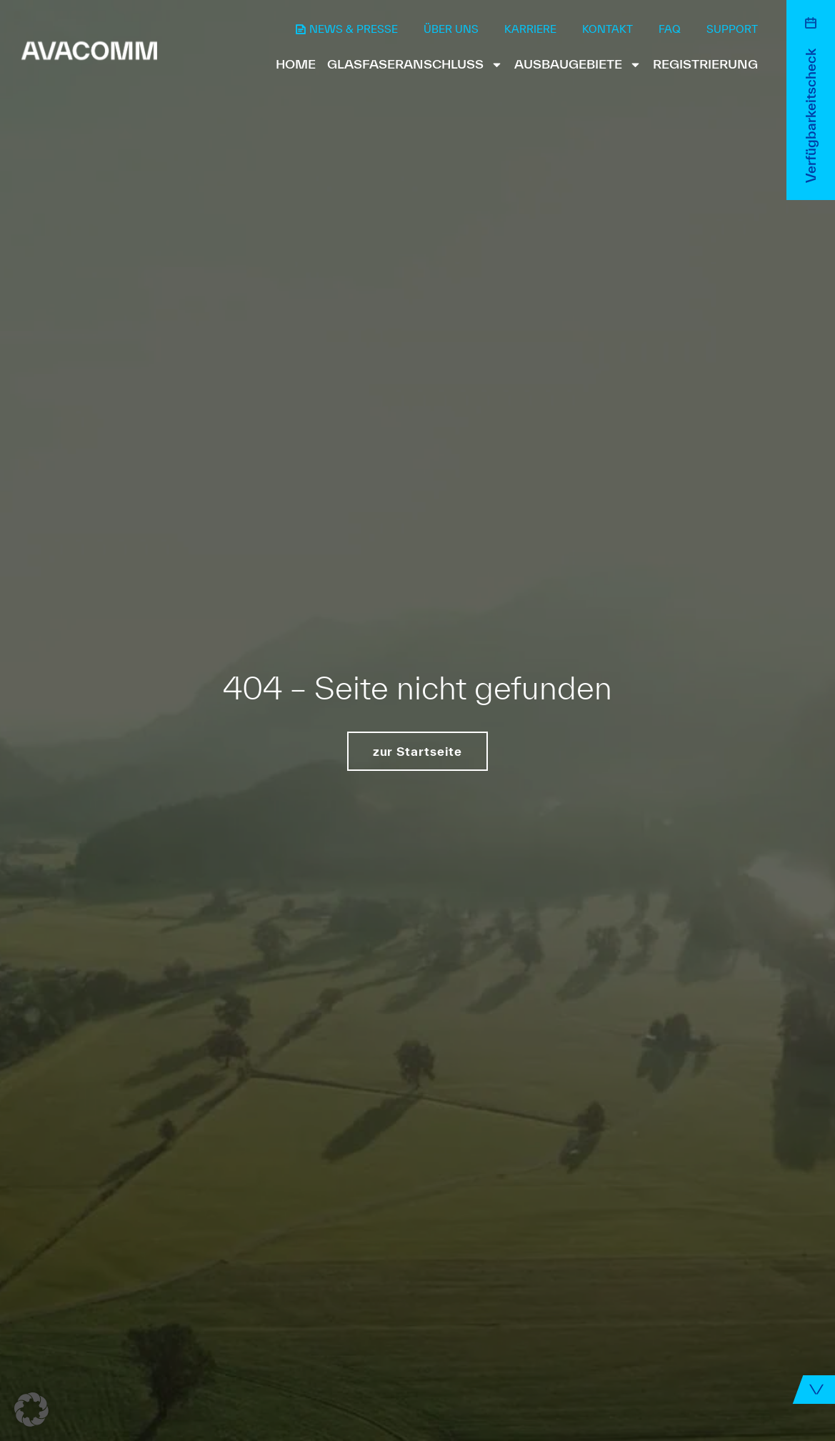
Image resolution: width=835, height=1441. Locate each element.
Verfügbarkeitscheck (811, 116)
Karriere (530, 29)
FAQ (670, 29)
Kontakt (607, 29)
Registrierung (705, 63)
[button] (31, 1409)
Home (296, 63)
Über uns (451, 29)
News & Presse (353, 29)
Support (732, 29)
